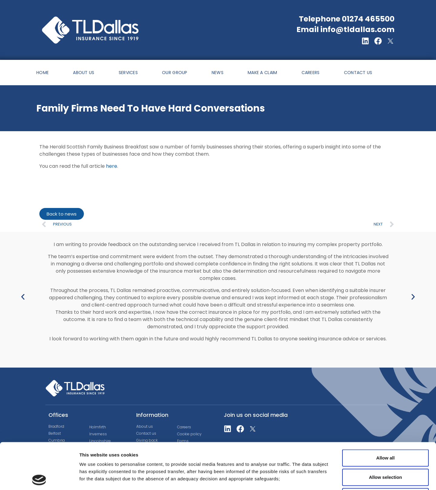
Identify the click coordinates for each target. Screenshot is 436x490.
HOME (42, 73)
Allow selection (385, 430)
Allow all (385, 411)
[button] (23, 296)
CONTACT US (358, 73)
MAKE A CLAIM (262, 73)
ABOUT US (83, 73)
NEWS (217, 73)
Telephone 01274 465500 (347, 19)
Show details (318, 478)
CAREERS (311, 73)
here (111, 166)
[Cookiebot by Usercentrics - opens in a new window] (39, 478)
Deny (385, 450)
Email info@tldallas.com (345, 29)
